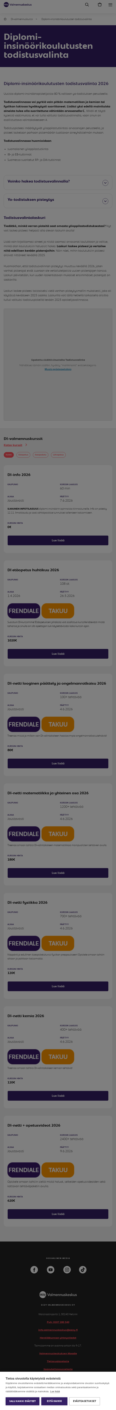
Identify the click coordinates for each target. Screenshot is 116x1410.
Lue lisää (55, 1391)
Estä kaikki (54, 1401)
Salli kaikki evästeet (22, 1401)
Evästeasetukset (84, 1401)
